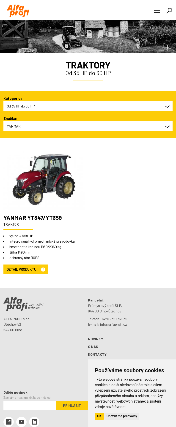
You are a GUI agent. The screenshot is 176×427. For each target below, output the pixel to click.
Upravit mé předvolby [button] (122, 416)
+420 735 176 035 (114, 319)
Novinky (95, 339)
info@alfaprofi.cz (113, 324)
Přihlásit (72, 405)
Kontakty (97, 354)
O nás (93, 346)
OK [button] (99, 416)
